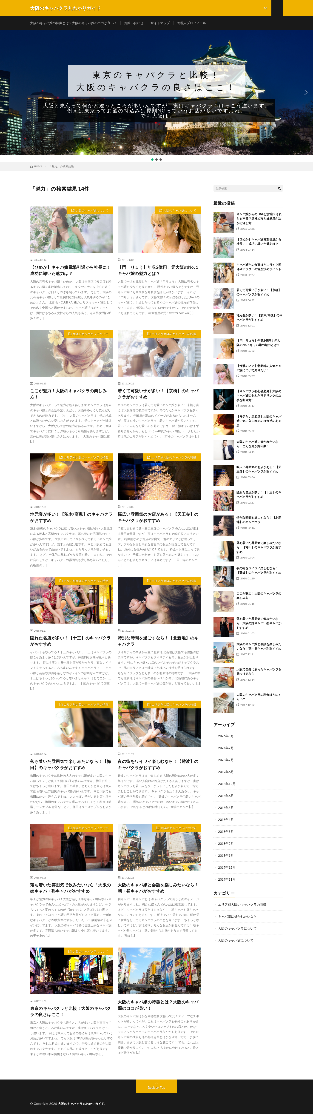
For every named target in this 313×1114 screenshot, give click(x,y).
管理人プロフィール (191, 23)
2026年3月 (226, 736)
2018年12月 (227, 784)
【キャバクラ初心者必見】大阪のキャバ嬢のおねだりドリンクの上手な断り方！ (258, 395)
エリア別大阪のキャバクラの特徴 (173, 334)
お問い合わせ (133, 23)
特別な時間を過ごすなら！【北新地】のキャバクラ (158, 641)
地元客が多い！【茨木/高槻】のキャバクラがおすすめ (71, 517)
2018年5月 (226, 808)
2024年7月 (226, 748)
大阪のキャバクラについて (90, 334)
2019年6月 (226, 772)
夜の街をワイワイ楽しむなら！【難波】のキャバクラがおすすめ (158, 764)
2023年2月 (226, 760)
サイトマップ (160, 23)
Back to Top (156, 1087)
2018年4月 (226, 820)
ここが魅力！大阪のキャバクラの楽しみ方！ (68, 393)
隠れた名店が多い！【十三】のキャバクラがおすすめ (70, 641)
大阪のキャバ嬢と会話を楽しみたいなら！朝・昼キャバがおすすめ (158, 887)
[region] (156, 96)
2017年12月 (227, 867)
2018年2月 (226, 843)
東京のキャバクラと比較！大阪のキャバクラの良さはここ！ (156, 81)
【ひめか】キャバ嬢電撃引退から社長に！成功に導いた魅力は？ (70, 270)
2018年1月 (226, 855)
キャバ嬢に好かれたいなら (237, 916)
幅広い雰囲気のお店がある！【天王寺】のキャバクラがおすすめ (158, 517)
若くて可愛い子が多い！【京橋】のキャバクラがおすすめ (158, 393)
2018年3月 (226, 831)
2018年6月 (226, 796)
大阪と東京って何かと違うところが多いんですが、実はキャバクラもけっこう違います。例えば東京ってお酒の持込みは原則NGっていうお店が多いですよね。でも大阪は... (156, 111)
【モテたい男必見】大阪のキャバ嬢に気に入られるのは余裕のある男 (258, 421)
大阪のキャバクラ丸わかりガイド (81, 1103)
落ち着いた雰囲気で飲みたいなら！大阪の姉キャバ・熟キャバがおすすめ (70, 887)
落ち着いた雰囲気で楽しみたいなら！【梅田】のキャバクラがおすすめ (70, 764)
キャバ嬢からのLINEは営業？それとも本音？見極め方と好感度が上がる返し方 (259, 218)
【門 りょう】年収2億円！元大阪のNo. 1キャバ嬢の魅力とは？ (158, 270)
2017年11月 (227, 879)
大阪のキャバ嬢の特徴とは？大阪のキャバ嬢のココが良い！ (73, 23)
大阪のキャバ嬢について (92, 210)
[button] (156, 92)
